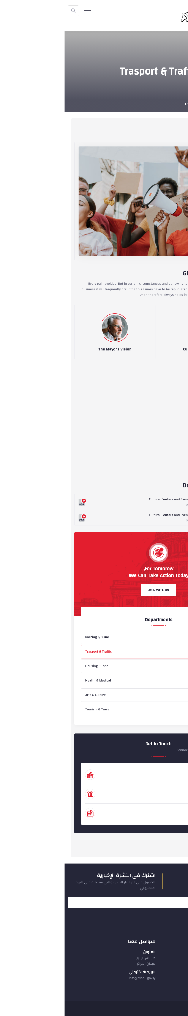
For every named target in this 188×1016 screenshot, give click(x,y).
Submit (174, 902)
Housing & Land (32, 666)
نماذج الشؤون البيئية (163, 975)
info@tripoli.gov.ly (77, 978)
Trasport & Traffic (34, 651)
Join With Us (94, 590)
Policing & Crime (32, 637)
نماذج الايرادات (168, 960)
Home (175, 104)
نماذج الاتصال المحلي (163, 952)
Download (158, 502)
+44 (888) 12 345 (152, 777)
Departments (156, 104)
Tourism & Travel (33, 709)
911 (162, 796)
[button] (78, 367)
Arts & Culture (31, 695)
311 (162, 815)
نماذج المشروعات (166, 967)
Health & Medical (33, 680)
